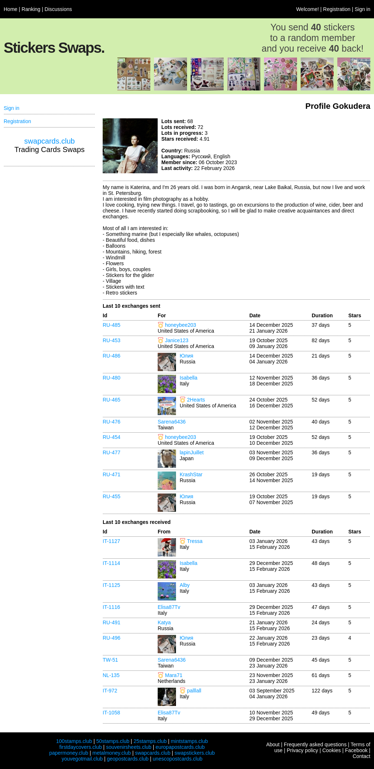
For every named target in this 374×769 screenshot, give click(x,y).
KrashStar (191, 474)
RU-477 (111, 452)
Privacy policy (302, 750)
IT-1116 (111, 607)
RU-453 (111, 340)
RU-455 (111, 496)
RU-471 (111, 474)
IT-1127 (111, 541)
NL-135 (111, 675)
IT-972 (110, 691)
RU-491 (111, 622)
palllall (194, 691)
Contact (361, 756)
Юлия (186, 356)
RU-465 (111, 400)
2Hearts (196, 400)
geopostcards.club (128, 759)
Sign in (362, 9)
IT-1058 (111, 713)
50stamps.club (112, 741)
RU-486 (111, 356)
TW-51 (110, 660)
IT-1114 (111, 563)
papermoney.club (68, 753)
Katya (164, 622)
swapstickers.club (195, 753)
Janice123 (176, 340)
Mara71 (173, 675)
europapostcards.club (180, 747)
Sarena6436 (172, 422)
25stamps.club (149, 741)
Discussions (58, 9)
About (273, 744)
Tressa (194, 541)
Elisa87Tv (169, 607)
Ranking (31, 9)
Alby (185, 585)
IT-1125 (111, 585)
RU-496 (111, 638)
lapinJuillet (191, 452)
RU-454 (111, 437)
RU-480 (111, 378)
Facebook (356, 750)
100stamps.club (74, 741)
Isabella (188, 378)
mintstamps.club (189, 741)
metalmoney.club (111, 753)
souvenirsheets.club (128, 747)
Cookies (331, 750)
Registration (337, 9)
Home (10, 9)
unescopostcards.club (177, 759)
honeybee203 (180, 325)
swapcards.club (49, 141)
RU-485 (111, 325)
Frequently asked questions (315, 744)
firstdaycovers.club (80, 747)
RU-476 (111, 422)
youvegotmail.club (82, 759)
